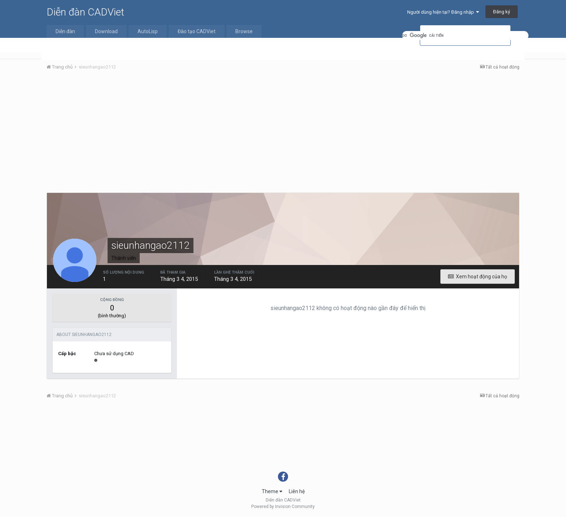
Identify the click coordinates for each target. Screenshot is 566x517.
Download (106, 31)
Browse (244, 31)
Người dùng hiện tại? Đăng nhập (443, 12)
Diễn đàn (65, 31)
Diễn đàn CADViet (85, 12)
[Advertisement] (283, 130)
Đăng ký (501, 11)
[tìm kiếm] (465, 35)
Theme (272, 491)
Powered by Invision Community (283, 506)
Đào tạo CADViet (196, 31)
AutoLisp (148, 31)
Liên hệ (297, 491)
